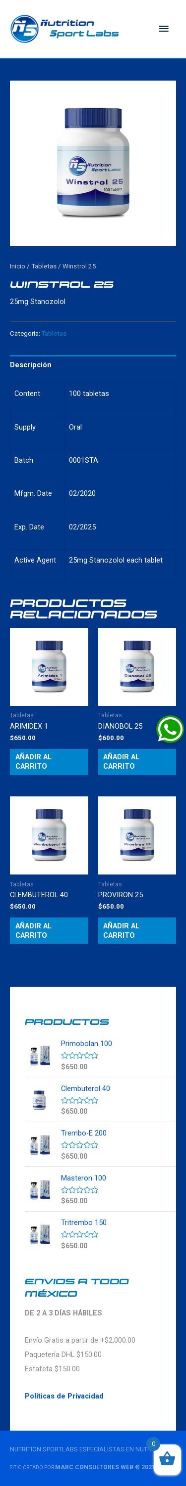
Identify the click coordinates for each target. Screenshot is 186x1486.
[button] (170, 729)
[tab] (93, 365)
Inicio (17, 266)
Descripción (31, 364)
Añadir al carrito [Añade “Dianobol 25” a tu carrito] (121, 761)
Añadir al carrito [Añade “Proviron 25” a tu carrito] (121, 930)
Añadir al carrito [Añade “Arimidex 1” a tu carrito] (33, 761)
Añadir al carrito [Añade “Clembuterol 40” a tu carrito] (33, 930)
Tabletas (44, 266)
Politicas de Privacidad (64, 1396)
